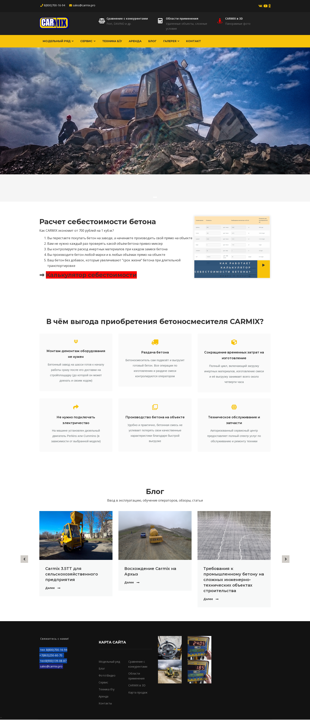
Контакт (196, 41)
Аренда (136, 41)
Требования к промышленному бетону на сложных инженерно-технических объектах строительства (233, 580)
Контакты (105, 704)
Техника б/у (113, 41)
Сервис (88, 41)
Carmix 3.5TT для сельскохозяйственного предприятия (71, 574)
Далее (50, 588)
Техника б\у (106, 690)
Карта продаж (137, 693)
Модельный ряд (58, 41)
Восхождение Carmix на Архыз (150, 572)
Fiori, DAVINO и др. (119, 24)
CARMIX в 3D (234, 18)
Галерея (174, 41)
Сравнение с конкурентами (127, 18)
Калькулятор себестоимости (91, 275)
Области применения (182, 18)
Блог (154, 41)
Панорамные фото (237, 24)
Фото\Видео (107, 676)
